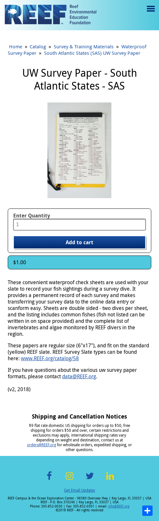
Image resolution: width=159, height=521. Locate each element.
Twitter (89, 479)
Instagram (69, 479)
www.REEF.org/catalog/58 (50, 358)
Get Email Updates (79, 490)
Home (15, 46)
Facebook (49, 479)
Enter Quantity (31, 215)
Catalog (38, 46)
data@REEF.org (79, 376)
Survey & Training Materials (84, 46)
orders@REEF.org (41, 444)
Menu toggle (150, 13)
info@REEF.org (118, 506)
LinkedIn (110, 479)
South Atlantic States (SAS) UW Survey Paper (92, 53)
